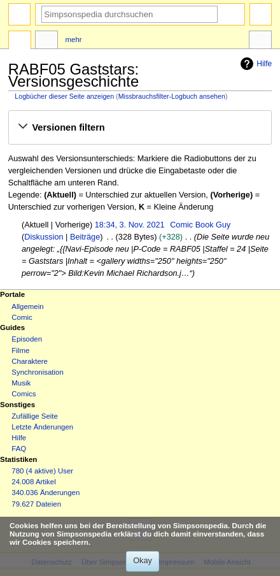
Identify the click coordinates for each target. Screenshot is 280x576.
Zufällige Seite (34, 416)
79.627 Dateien (36, 504)
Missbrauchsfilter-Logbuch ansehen (171, 96)
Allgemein (27, 306)
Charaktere (29, 361)
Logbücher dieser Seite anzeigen (64, 96)
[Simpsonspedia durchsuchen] (129, 14)
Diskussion (43, 237)
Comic (21, 317)
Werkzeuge (260, 41)
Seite (20, 41)
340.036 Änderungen (45, 492)
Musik (21, 383)
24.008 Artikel (33, 482)
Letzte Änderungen (42, 427)
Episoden (26, 339)
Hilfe (254, 63)
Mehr (74, 39)
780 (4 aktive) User (42, 471)
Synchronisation (37, 372)
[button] (140, 127)
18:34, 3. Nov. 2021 (130, 224)
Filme (20, 350)
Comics (23, 394)
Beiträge (85, 237)
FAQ (18, 448)
